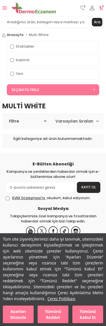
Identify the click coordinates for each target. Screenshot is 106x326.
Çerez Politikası (61, 298)
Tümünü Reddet (53, 314)
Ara (97, 22)
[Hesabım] (92, 8)
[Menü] (4, 7)
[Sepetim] (101, 8)
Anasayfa (12, 35)
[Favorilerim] (83, 8)
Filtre (27, 121)
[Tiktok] (64, 230)
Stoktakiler (22, 46)
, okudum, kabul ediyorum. (48, 198)
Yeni (16, 73)
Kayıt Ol (88, 187)
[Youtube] (30, 230)
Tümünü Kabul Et (88, 314)
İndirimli (19, 60)
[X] (41, 230)
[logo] (34, 8)
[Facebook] (53, 230)
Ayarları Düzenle (18, 314)
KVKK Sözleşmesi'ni (28, 197)
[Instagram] (75, 230)
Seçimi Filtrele (53, 89)
